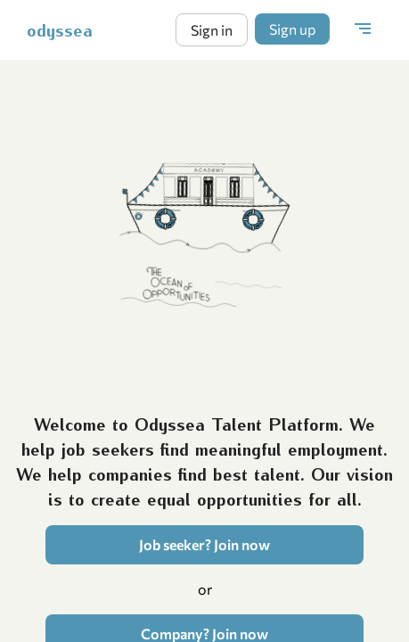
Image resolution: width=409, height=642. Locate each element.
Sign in (212, 29)
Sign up (292, 29)
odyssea (60, 29)
